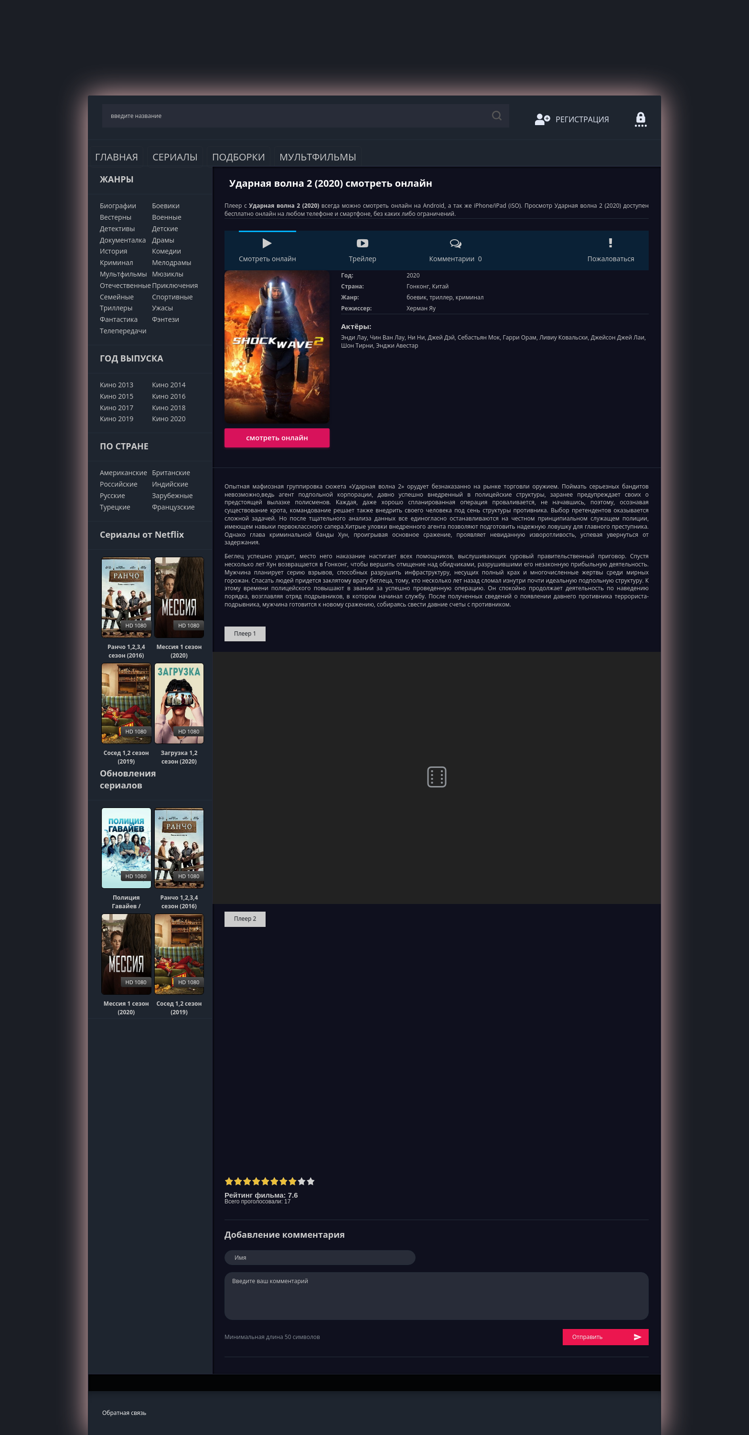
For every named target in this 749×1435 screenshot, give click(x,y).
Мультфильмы (317, 156)
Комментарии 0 (455, 250)
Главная (116, 156)
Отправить (607, 1337)
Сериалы (175, 156)
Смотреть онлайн (267, 250)
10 (310, 1181)
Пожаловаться (611, 250)
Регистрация (572, 119)
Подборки (238, 156)
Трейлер (362, 250)
